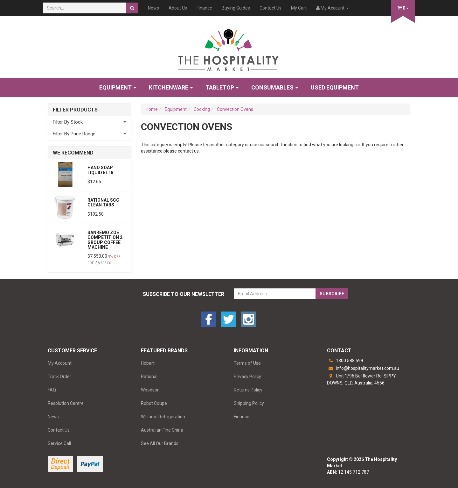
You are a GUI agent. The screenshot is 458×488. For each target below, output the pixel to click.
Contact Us (270, 8)
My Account (60, 363)
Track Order (59, 376)
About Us (178, 8)
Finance (204, 8)
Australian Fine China (162, 430)
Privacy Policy (247, 376)
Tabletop (222, 87)
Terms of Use (247, 363)
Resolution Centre (66, 403)
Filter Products (75, 110)
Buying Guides (236, 8)
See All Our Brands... (161, 443)
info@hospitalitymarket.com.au (363, 368)
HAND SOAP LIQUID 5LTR (100, 170)
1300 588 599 (345, 360)
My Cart (299, 8)
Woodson (150, 389)
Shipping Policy (249, 403)
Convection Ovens (235, 109)
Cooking (202, 109)
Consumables (274, 87)
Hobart (148, 363)
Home (152, 109)
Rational (149, 376)
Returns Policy (248, 389)
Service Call (59, 443)
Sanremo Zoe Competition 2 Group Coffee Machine (104, 240)
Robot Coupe (154, 403)
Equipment (117, 87)
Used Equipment (335, 87)
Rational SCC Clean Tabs (103, 202)
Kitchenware (171, 87)
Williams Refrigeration (163, 416)
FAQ (52, 389)
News (153, 8)
